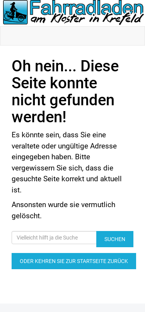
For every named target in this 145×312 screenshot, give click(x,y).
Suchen (114, 239)
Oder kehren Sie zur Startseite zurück (74, 261)
